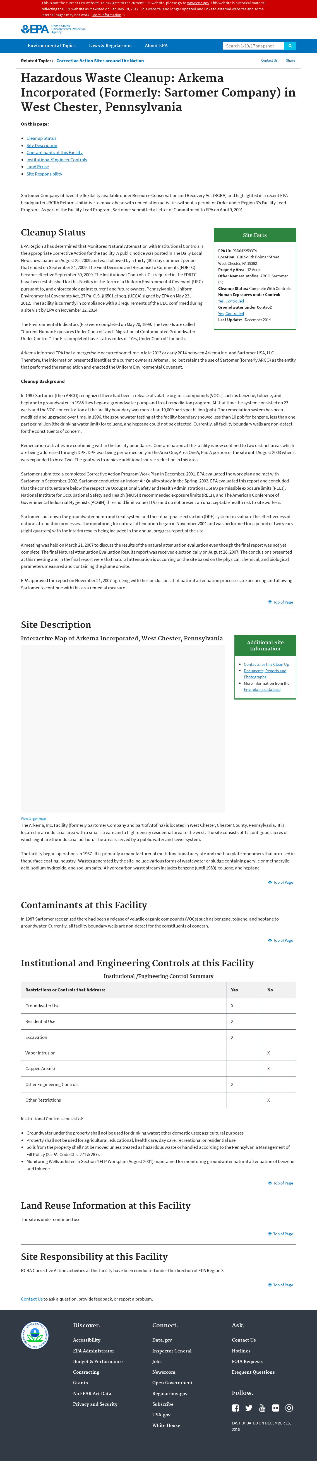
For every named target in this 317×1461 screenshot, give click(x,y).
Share (290, 60)
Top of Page (283, 602)
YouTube (262, 1408)
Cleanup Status (41, 138)
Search (290, 46)
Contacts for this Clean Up (266, 664)
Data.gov (162, 1340)
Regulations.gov (170, 1394)
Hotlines (241, 1351)
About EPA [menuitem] (156, 46)
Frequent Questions (253, 1372)
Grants (80, 1383)
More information (106, 14)
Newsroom (164, 1372)
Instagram (289, 1408)
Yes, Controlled (231, 301)
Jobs (157, 1361)
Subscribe (163, 1404)
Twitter (249, 1408)
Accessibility (86, 1340)
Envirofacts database (262, 689)
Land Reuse (38, 167)
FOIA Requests (247, 1361)
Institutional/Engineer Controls (57, 160)
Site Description (42, 145)
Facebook (235, 1408)
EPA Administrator (93, 1351)
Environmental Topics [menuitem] (52, 46)
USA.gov (161, 1415)
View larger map (33, 818)
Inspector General (171, 1351)
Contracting (86, 1372)
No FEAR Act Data (92, 1394)
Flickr (275, 1408)
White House (166, 1425)
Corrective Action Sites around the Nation (100, 61)
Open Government (172, 1383)
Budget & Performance (98, 1361)
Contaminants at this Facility (55, 152)
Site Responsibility (44, 174)
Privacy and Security (95, 1404)
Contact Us (269, 60)
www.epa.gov (198, 2)
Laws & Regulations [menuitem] (110, 46)
